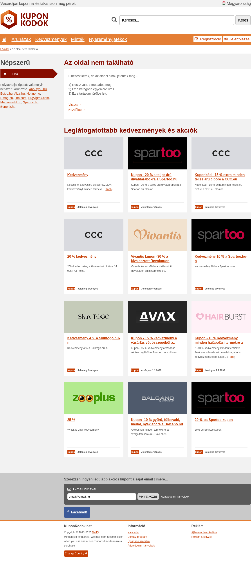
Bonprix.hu (8, 106)
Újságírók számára (139, 541)
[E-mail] (101, 496)
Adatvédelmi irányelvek (175, 496)
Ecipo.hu (6, 93)
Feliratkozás (148, 496)
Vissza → (75, 104)
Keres (243, 20)
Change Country (76, 553)
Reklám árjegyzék (201, 536)
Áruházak (21, 39)
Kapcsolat (133, 532)
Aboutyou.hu (38, 89)
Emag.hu (6, 98)
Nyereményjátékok (108, 39)
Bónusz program (137, 536)
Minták (77, 39)
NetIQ (95, 532)
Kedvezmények (51, 39)
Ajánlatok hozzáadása (204, 532)
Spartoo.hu (30, 102)
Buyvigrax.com (38, 98)
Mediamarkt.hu (10, 102)
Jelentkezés (237, 39)
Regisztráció (208, 39)
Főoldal (4, 49)
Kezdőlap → (77, 109)
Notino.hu (33, 93)
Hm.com (21, 98)
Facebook (79, 512)
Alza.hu (19, 93)
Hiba (9, 74)
